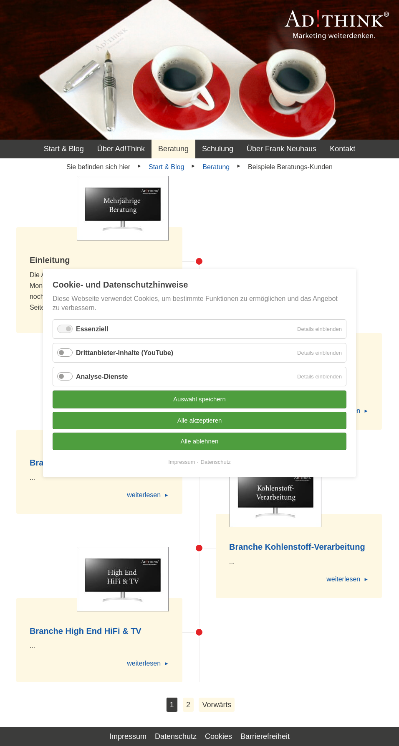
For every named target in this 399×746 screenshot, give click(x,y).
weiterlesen (144, 494)
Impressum (181, 462)
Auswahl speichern (199, 399)
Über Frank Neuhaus (281, 149)
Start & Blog (64, 149)
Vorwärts (216, 705)
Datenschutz (216, 462)
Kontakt (342, 149)
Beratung (173, 149)
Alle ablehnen (200, 441)
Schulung (217, 149)
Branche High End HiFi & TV (85, 631)
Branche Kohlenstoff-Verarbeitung (297, 546)
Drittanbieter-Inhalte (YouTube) (124, 352)
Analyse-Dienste (102, 376)
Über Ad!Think (121, 149)
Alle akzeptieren (199, 420)
